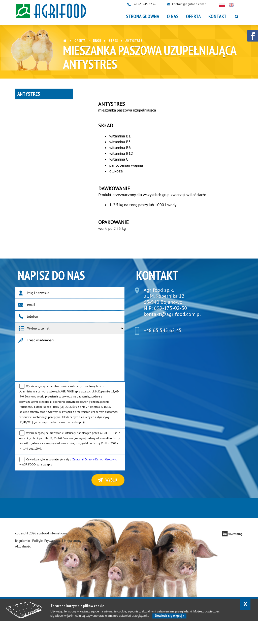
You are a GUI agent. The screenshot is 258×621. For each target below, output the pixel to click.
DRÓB (97, 40)
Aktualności (23, 546)
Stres (113, 40)
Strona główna (142, 16)
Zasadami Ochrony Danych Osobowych (95, 459)
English (236, 5)
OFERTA (193, 16)
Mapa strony (72, 541)
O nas (172, 16)
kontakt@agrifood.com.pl (194, 4)
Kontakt (217, 16)
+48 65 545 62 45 (149, 4)
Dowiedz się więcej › (169, 615)
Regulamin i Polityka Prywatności (38, 541)
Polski (227, 5)
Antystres (28, 94)
